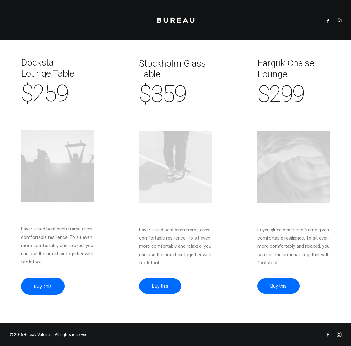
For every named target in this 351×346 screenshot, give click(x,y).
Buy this (49, 292)
